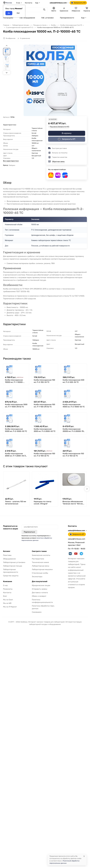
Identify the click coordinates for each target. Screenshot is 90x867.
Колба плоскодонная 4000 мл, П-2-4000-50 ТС (74, 405)
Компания (7, 581)
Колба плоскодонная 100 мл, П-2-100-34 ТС (44, 381)
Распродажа (8, 18)
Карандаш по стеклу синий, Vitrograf (42, 502)
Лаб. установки (47, 18)
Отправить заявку (39, 589)
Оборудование (9, 559)
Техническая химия (40, 562)
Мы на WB (7, 603)
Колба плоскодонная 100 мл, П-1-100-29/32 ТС (44, 405)
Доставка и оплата (40, 592)
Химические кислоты (41, 555)
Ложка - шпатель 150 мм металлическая (15, 502)
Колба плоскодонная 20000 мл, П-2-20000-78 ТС (73, 430)
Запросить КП (78, 3)
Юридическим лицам (41, 585)
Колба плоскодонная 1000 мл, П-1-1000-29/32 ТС (16, 405)
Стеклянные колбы (40, 573)
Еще (36, 3)
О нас (18, 3)
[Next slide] (6, 72)
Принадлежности (67, 18)
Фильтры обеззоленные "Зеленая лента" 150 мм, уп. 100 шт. (72, 502)
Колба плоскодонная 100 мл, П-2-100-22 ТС (44, 454)
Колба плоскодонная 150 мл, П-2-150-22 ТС (73, 454)
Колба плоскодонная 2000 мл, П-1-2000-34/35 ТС (16, 454)
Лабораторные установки (14, 562)
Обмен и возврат (39, 596)
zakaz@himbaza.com (58, 3)
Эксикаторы (37, 576)
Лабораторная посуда (12, 566)
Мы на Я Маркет (10, 607)
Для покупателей (39, 581)
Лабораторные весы (40, 566)
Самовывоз (36, 612)
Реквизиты (7, 589)
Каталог (6, 551)
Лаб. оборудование (27, 18)
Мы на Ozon (8, 600)
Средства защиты (10, 576)
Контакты (28, 3)
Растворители (38, 559)
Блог (5, 596)
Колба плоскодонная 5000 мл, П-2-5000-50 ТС (16, 430)
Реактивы (7, 555)
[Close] (84, 856)
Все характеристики (11, 161)
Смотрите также (39, 551)
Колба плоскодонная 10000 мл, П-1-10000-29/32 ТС (14, 381)
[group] (50, 80)
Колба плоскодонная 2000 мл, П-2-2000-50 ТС (44, 430)
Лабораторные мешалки (42, 569)
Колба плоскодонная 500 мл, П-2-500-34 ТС (73, 381)
